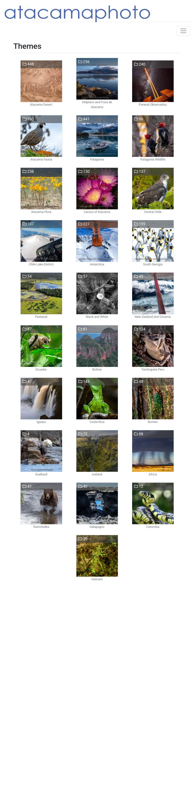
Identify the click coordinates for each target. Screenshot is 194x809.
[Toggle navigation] (183, 31)
